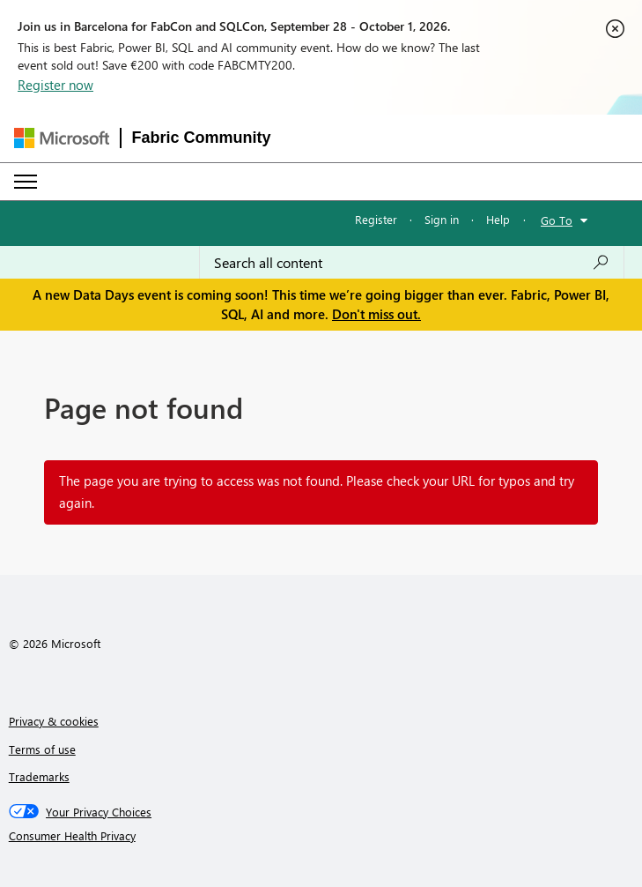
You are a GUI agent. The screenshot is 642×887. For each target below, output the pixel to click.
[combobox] (411, 263)
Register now (55, 84)
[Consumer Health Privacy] (321, 836)
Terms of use (42, 749)
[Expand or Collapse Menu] (25, 181)
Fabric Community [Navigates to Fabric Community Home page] (201, 137)
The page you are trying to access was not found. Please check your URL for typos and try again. (316, 492)
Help (498, 219)
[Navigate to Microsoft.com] (61, 138)
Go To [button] (556, 219)
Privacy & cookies (54, 720)
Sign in (441, 219)
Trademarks (39, 776)
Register (376, 219)
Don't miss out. (376, 314)
